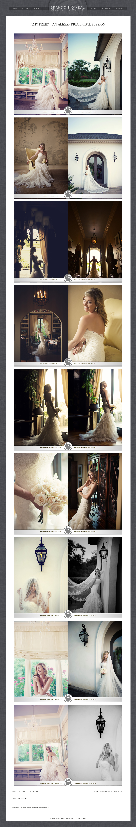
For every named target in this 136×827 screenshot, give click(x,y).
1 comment (19, 798)
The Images (106, 8)
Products (94, 8)
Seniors (37, 8)
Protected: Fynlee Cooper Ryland (25, 791)
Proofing (119, 8)
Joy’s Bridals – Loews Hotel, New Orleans (108, 791)
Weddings (26, 8)
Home (15, 8)
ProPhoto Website (80, 818)
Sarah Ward (15, 808)
